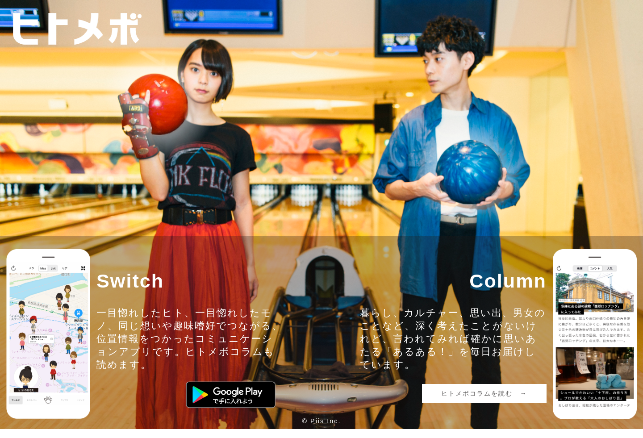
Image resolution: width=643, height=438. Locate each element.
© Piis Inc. (321, 421)
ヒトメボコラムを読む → (484, 393)
